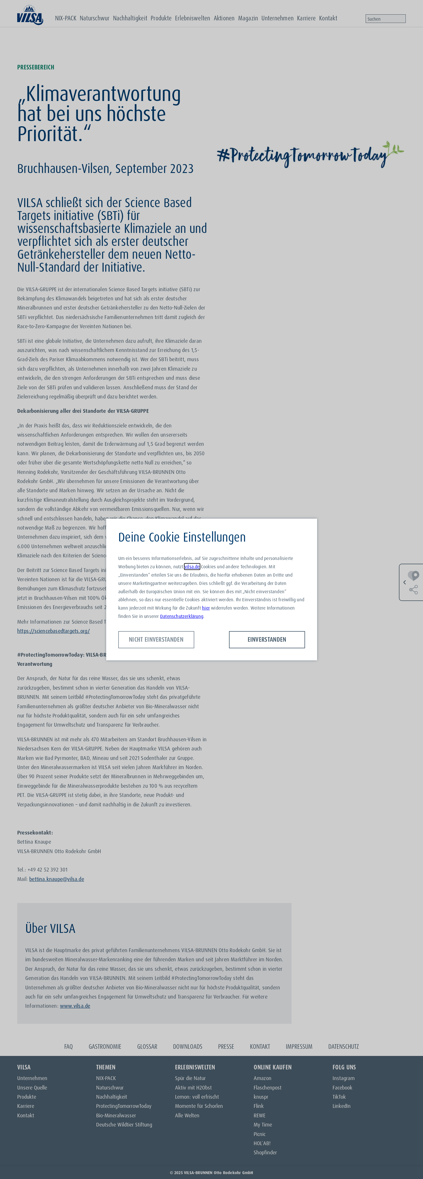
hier (206, 608)
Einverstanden (267, 639)
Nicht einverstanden (156, 639)
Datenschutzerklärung (181, 616)
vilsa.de (192, 566)
